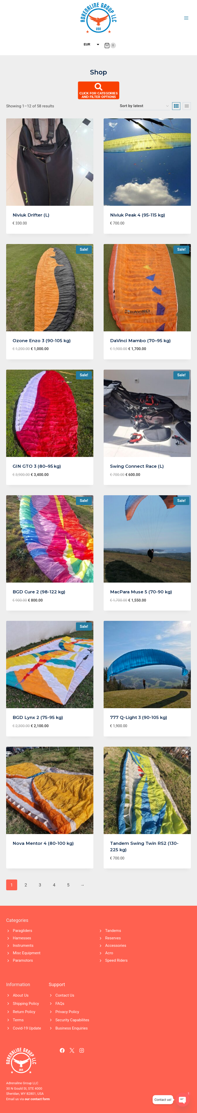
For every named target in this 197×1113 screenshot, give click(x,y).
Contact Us (64, 995)
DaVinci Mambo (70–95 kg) (140, 340)
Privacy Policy (67, 1011)
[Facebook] (62, 1050)
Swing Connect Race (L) (137, 466)
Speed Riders (116, 960)
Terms (18, 1020)
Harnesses (22, 938)
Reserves (113, 938)
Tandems (113, 930)
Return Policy (24, 1011)
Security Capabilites (72, 1020)
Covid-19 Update (27, 1028)
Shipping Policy (26, 1003)
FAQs (59, 1003)
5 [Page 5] (68, 884)
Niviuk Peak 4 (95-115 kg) (137, 215)
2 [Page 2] (26, 884)
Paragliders (22, 930)
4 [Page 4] (54, 884)
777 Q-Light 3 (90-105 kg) (138, 717)
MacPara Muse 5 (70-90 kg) (141, 591)
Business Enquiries (71, 1028)
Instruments (23, 945)
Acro (109, 953)
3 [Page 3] (40, 884)
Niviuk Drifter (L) (31, 215)
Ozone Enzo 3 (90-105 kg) (42, 340)
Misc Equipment (27, 953)
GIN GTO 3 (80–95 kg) (37, 466)
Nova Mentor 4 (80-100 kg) (43, 843)
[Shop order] (144, 106)
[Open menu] (186, 18)
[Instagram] (82, 1050)
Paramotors (23, 960)
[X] (72, 1050)
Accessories (115, 945)
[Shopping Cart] (110, 45)
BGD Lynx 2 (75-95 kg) (38, 717)
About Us (20, 995)
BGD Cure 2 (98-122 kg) (39, 591)
